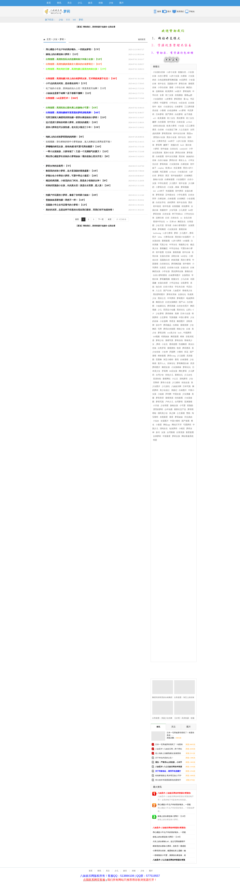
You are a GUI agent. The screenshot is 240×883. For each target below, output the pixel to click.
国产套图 (185, 421)
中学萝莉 (171, 298)
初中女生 (162, 83)
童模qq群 (188, 95)
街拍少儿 (169, 375)
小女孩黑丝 (158, 99)
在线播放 (179, 95)
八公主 (159, 290)
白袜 (188, 329)
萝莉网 (159, 145)
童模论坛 (179, 375)
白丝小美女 (168, 287)
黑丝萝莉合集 (177, 271)
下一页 (101, 219)
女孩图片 (165, 421)
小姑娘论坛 (161, 306)
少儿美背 (183, 210)
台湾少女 (160, 375)
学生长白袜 (180, 287)
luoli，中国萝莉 (184, 333)
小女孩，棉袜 (173, 187)
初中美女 (171, 122)
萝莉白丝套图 (169, 329)
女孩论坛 (182, 294)
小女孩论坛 (168, 106)
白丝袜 (161, 129)
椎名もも (183, 160)
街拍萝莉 (185, 206)
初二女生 (171, 118)
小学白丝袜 (163, 87)
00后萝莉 (183, 80)
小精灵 (182, 428)
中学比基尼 (163, 183)
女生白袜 (188, 218)
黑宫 (167, 175)
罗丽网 (172, 352)
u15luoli (172, 172)
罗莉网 (165, 371)
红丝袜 (168, 252)
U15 (68, 20)
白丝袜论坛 (165, 264)
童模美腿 (177, 252)
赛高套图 (173, 344)
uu (181, 218)
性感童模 (170, 191)
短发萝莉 (173, 428)
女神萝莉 (157, 436)
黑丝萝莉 (181, 118)
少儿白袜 (185, 279)
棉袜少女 (181, 329)
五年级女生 (170, 195)
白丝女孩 (167, 214)
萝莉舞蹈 (162, 229)
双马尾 (168, 225)
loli (74, 20)
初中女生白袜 (179, 133)
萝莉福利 (187, 91)
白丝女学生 (161, 202)
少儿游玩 (166, 386)
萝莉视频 (185, 187)
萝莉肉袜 (164, 164)
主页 (49, 39)
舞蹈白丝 (160, 302)
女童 (162, 95)
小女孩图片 (181, 179)
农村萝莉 (171, 202)
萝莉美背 (160, 398)
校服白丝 (175, 145)
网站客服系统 (187, 436)
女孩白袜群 (163, 283)
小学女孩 (166, 271)
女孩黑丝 (186, 275)
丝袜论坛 (171, 363)
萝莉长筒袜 (171, 294)
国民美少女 (163, 413)
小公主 (175, 379)
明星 (155, 440)
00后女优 (183, 103)
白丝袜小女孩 (173, 267)
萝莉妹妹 (179, 417)
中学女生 (173, 244)
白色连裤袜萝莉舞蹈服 (168, 80)
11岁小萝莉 (167, 233)
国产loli (182, 302)
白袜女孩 (181, 122)
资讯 (59, 3)
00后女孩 (173, 371)
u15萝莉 (182, 110)
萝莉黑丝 (178, 99)
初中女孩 (183, 183)
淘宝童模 (164, 172)
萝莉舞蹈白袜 (183, 363)
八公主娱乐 (184, 129)
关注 (69, 3)
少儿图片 (173, 183)
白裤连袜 (185, 164)
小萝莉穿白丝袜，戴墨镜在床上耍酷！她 (169, 851)
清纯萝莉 (184, 379)
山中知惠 (168, 409)
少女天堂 (160, 225)
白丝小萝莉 (163, 76)
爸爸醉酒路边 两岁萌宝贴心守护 (168, 775)
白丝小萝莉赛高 (160, 275)
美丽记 (174, 390)
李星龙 (172, 321)
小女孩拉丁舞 (171, 129)
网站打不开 (177, 424)
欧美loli (168, 168)
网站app (166, 424)
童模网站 (167, 379)
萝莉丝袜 (157, 214)
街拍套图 (179, 398)
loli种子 (171, 141)
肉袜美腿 (175, 260)
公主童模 (181, 413)
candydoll (183, 149)
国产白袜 (167, 290)
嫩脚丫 (166, 145)
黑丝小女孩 (171, 137)
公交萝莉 (164, 317)
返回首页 (141, 39)
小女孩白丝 (182, 172)
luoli (182, 145)
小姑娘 (161, 394)
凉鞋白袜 (175, 256)
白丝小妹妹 (163, 160)
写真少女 (164, 244)
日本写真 (187, 386)
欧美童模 (162, 118)
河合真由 (188, 417)
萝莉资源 (160, 195)
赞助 (188, 413)
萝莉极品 (167, 325)
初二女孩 (169, 95)
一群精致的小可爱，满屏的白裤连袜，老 (169, 855)
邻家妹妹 (165, 336)
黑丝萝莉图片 (159, 294)
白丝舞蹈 (181, 198)
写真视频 (173, 317)
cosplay (161, 168)
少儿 (80, 3)
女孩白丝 (185, 267)
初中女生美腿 (171, 156)
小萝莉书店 (161, 141)
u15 (154, 118)
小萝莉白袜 (168, 237)
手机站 (192, 11)
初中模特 (187, 264)
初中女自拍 (182, 202)
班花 (186, 352)
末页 (109, 219)
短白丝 (159, 287)
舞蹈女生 (182, 221)
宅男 (160, 329)
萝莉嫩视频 (165, 279)
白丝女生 (174, 149)
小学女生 (173, 103)
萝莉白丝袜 (180, 152)
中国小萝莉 (184, 317)
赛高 (177, 359)
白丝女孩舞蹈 (171, 302)
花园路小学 (172, 83)
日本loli (173, 221)
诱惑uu (190, 133)
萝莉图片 (181, 298)
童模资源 (169, 398)
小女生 (165, 344)
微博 (159, 11)
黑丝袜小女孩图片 (183, 237)
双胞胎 (190, 405)
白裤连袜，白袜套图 (167, 198)
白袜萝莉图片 (174, 275)
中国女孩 (177, 394)
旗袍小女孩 (158, 179)
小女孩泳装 (172, 229)
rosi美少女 (171, 333)
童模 (171, 87)
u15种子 (160, 191)
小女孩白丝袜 (159, 72)
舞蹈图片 (181, 321)
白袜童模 (184, 359)
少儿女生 (188, 375)
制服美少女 (184, 244)
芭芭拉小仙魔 (169, 310)
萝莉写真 (160, 401)
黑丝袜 (182, 156)
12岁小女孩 (174, 76)
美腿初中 (164, 210)
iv (167, 221)
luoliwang (157, 233)
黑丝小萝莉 (186, 260)
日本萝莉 (160, 114)
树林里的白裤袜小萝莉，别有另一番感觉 (169, 846)
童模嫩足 (164, 248)
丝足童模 (178, 168)
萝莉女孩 (176, 436)
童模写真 (169, 340)
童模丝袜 (183, 229)
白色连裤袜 (172, 110)
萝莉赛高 (186, 348)
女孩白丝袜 (165, 256)
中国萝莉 (164, 103)
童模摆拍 (171, 348)
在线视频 (176, 206)
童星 (171, 417)
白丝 (167, 218)
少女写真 (173, 210)
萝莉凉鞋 (162, 333)
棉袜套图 (162, 356)
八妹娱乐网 (176, 386)
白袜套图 (160, 156)
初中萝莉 (179, 191)
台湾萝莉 (179, 401)
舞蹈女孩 (166, 367)
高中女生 (182, 137)
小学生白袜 (180, 87)
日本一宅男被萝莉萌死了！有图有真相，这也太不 (169, 745)
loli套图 (186, 241)
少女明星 (165, 405)
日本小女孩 (185, 313)
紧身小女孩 (169, 152)
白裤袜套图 (169, 179)
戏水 (160, 106)
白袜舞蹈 (188, 175)
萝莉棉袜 (169, 313)
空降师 (156, 382)
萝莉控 (161, 175)
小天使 (156, 405)
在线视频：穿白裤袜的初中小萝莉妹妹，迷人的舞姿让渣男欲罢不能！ (79, 142)
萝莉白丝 (173, 160)
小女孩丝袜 (174, 164)
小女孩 (181, 126)
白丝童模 (162, 122)
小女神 (165, 352)
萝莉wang (171, 356)
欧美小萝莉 (171, 126)
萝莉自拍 (179, 340)
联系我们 (180, 11)
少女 (111, 3)
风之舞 (172, 413)
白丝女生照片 (183, 306)
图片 (121, 3)
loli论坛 (184, 256)
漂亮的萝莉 (158, 409)
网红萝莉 (183, 371)
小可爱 (183, 405)
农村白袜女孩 (159, 126)
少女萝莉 (160, 313)
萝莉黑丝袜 (167, 133)
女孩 (163, 432)
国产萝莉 (169, 114)
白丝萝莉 (179, 114)
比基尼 (163, 267)
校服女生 (175, 279)
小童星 (159, 424)
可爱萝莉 (187, 424)
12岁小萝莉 (176, 241)
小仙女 (156, 421)
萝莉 (81, 20)
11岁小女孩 (181, 141)
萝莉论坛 (187, 367)
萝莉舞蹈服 (176, 264)
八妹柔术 (177, 290)
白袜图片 (183, 390)
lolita (160, 237)
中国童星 (167, 436)
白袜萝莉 (179, 106)
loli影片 (178, 91)
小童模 (163, 110)
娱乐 (90, 3)
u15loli (189, 122)
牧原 (179, 348)
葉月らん (162, 363)
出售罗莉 (162, 348)
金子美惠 (188, 114)
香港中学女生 (159, 221)
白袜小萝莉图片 (180, 225)
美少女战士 (165, 390)
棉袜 (182, 336)
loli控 (190, 210)
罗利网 (168, 394)
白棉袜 (176, 325)
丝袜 (101, 3)
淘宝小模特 (168, 359)
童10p (186, 99)
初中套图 (160, 252)
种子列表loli (177, 214)
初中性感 (167, 206)
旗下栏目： (50, 20)
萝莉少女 (160, 340)
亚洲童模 (188, 401)
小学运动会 (174, 283)
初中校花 (157, 206)
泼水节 (159, 325)
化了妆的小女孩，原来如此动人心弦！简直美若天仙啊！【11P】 (76, 88)
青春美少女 (187, 290)
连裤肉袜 (160, 91)
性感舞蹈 (183, 344)
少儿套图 (181, 356)
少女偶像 (186, 394)
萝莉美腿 (171, 306)
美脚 (177, 313)
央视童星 (164, 417)
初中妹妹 (165, 149)
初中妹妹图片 (177, 175)
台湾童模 (171, 432)
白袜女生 (175, 218)
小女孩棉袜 (176, 367)
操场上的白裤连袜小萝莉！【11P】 (172, 816)
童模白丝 (189, 271)
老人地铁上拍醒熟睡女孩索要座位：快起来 (168, 753)
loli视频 (156, 336)
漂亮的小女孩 (159, 137)
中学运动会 (174, 248)
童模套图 (166, 241)
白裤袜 (184, 76)
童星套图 (190, 432)
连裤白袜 (160, 218)
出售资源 (180, 432)
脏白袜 (188, 145)
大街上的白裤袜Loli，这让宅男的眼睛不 (169, 841)
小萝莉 (156, 149)
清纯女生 (164, 428)
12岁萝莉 (168, 99)
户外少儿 (169, 401)
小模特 (180, 352)
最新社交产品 (180, 409)
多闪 (158, 432)
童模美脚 (184, 325)
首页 (49, 3)
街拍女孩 (185, 382)
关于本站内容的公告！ (164, 758)
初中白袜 (186, 252)
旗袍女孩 (174, 405)
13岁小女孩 (171, 72)
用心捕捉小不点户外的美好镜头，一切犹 (174, 804)
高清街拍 (157, 379)
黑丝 (190, 202)
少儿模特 (176, 382)
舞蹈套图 (175, 336)
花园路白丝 (165, 260)
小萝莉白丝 (161, 187)
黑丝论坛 (181, 310)
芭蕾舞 (159, 359)
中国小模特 (175, 421)
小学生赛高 (182, 195)
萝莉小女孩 (166, 382)
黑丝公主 (162, 298)
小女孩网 (164, 321)
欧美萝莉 (169, 91)
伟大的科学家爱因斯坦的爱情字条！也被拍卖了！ (168, 780)
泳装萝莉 (185, 283)
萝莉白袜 (183, 83)
